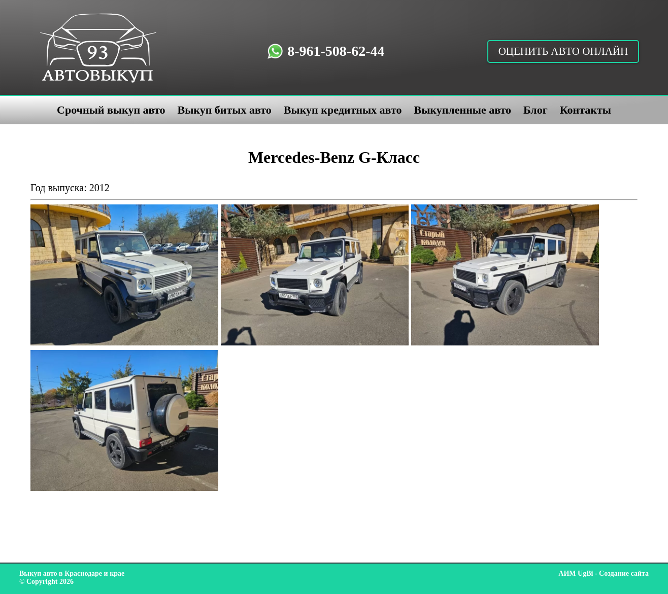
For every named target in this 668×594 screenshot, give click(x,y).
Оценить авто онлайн (563, 51)
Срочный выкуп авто (111, 109)
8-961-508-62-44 (335, 51)
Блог (535, 109)
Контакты (585, 109)
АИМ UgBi (575, 573)
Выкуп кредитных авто (343, 109)
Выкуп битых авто (224, 109)
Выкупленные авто (462, 109)
